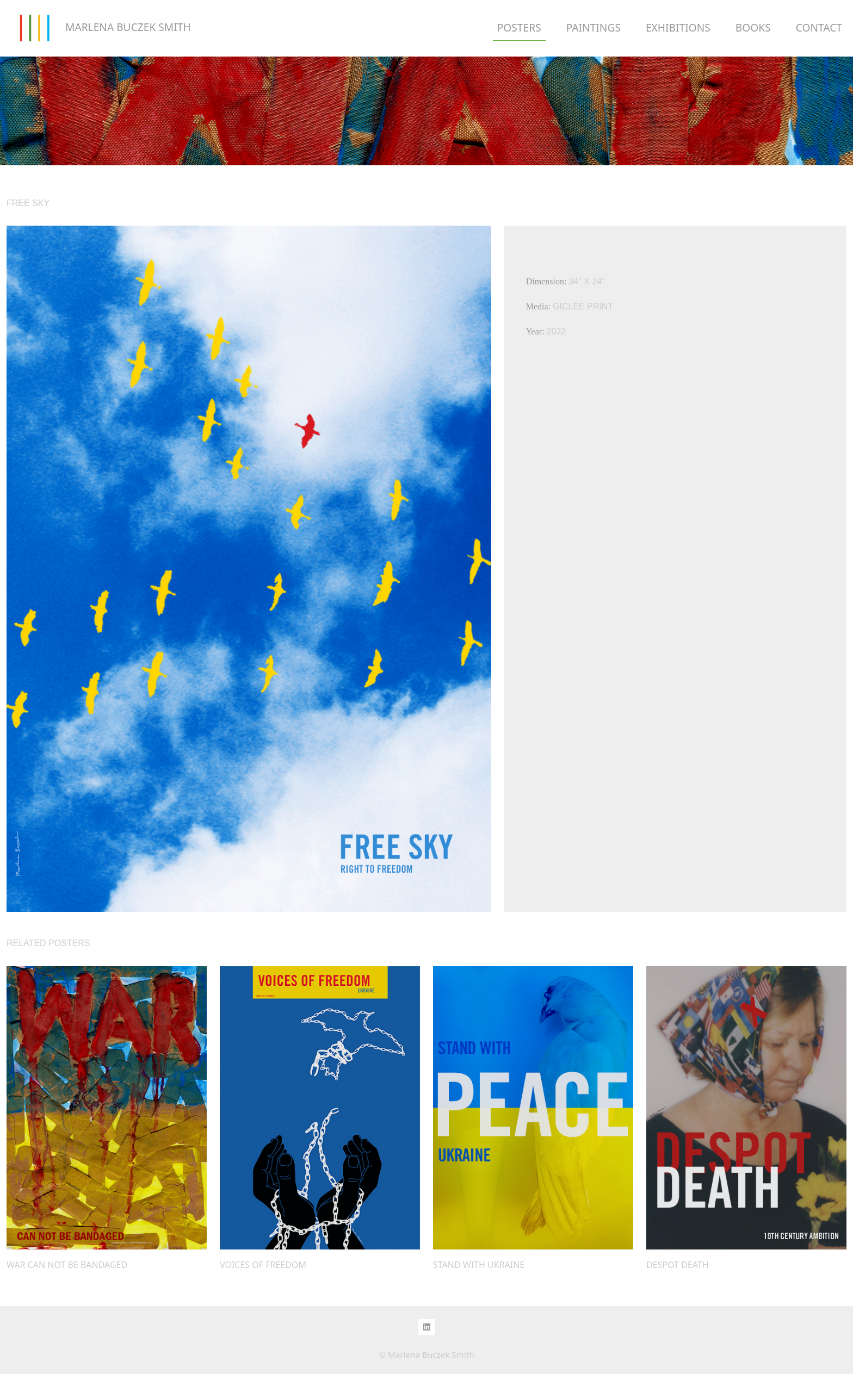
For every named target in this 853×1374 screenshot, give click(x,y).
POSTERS (519, 27)
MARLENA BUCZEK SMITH (99, 28)
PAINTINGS (593, 27)
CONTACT (819, 27)
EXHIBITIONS (678, 27)
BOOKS (753, 27)
